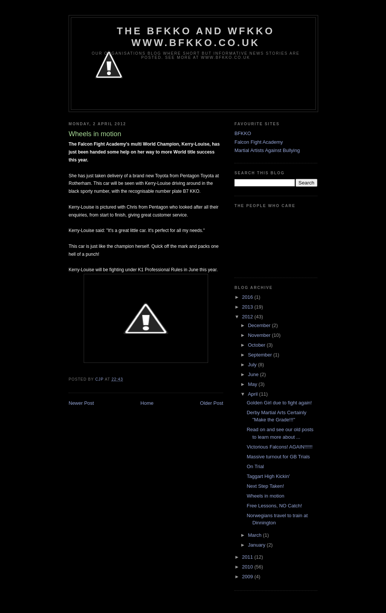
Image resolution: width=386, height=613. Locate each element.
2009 (248, 576)
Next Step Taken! (265, 486)
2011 (248, 557)
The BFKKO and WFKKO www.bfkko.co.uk (195, 36)
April (253, 394)
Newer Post (81, 403)
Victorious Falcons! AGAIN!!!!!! (279, 447)
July (253, 364)
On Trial (255, 466)
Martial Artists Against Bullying (267, 150)
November (260, 335)
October (257, 345)
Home (147, 403)
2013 (248, 307)
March (255, 535)
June (254, 374)
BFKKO (242, 133)
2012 (248, 317)
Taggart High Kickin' (268, 476)
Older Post (211, 403)
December (260, 325)
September (260, 355)
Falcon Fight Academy (258, 142)
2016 (248, 297)
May (253, 384)
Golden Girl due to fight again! (279, 403)
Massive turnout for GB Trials (278, 456)
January (257, 545)
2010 (248, 567)
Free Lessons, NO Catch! (274, 506)
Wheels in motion (265, 496)
